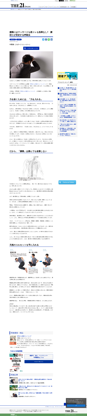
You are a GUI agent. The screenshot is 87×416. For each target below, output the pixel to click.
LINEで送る (49, 40)
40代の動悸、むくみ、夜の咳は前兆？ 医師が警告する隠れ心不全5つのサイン (68, 101)
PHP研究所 (72, 0)
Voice (56, 0)
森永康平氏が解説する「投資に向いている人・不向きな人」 (68, 134)
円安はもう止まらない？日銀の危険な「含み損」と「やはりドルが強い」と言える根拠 (68, 112)
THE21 (61, 0)
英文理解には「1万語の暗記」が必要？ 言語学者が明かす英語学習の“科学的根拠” (68, 130)
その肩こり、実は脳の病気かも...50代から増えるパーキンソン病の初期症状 (68, 89)
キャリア (42, 6)
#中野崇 (19, 39)
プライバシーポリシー (72, 403)
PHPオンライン (14, 0)
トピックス (56, 6)
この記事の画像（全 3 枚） (32, 48)
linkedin (51, 40)
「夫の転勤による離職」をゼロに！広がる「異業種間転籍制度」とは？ (68, 116)
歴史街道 (66, 0)
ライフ (50, 6)
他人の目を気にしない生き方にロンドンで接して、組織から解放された (68, 120)
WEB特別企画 (65, 6)
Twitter (43, 40)
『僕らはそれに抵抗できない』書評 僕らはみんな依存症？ (68, 125)
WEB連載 (73, 6)
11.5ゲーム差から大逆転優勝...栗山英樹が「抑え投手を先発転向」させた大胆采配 (68, 106)
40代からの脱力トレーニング (24, 336)
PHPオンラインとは (50, 406)
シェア (46, 40)
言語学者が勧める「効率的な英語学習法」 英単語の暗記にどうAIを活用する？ (68, 95)
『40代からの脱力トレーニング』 (37, 84)
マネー (46, 6)
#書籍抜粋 (13, 39)
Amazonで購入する (38, 361)
